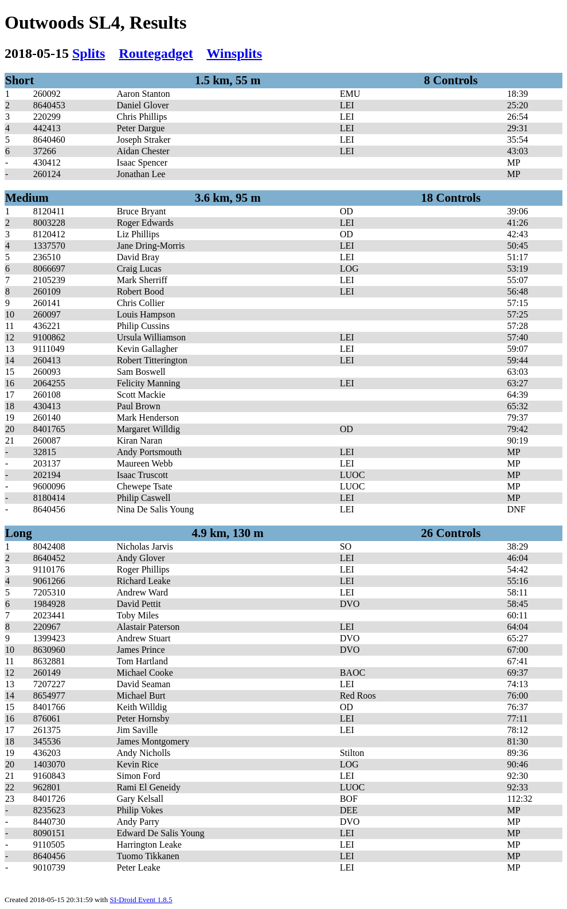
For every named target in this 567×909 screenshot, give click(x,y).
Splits (88, 53)
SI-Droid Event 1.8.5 (141, 899)
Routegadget (156, 53)
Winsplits (234, 53)
